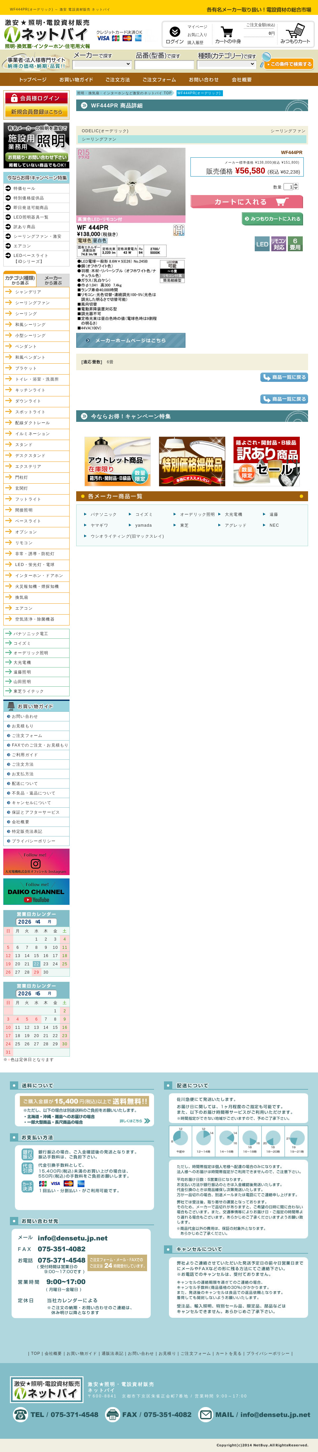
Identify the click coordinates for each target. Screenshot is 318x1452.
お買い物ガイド (82, 1353)
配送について (25, 783)
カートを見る (229, 1353)
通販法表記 (113, 1353)
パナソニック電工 (31, 633)
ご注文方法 (23, 764)
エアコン (22, 246)
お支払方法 (23, 774)
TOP (35, 1353)
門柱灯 (21, 477)
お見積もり (23, 726)
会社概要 (20, 822)
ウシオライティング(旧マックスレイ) (127, 536)
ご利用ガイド (25, 754)
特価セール (24, 188)
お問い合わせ (25, 716)
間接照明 (24, 510)
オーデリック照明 (197, 514)
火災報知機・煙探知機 (37, 586)
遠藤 (274, 514)
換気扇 (21, 597)
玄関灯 (21, 488)
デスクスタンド (30, 455)
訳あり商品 (24, 226)
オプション (26, 532)
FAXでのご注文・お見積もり (40, 745)
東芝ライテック (29, 691)
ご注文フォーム (27, 735)
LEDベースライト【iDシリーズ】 (31, 258)
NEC (274, 525)
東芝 (184, 525)
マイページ (197, 26)
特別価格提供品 (29, 198)
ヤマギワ (99, 525)
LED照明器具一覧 (31, 217)
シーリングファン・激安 (38, 236)
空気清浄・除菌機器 (35, 619)
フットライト (28, 499)
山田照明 (22, 681)
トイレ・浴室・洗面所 (37, 379)
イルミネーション (32, 433)
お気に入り (197, 34)
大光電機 (233, 514)
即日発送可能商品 (31, 207)
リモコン (24, 543)
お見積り (167, 1353)
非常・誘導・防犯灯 (35, 553)
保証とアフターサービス (36, 812)
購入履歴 (195, 42)
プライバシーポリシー (34, 841)
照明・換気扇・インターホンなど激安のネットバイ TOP (124, 93)
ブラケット (26, 368)
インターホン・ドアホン (39, 575)
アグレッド (236, 525)
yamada (143, 525)
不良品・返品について (34, 793)
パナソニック (104, 514)
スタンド (24, 444)
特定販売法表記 (27, 831)
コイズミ (144, 514)
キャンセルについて (31, 802)
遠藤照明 (22, 672)
